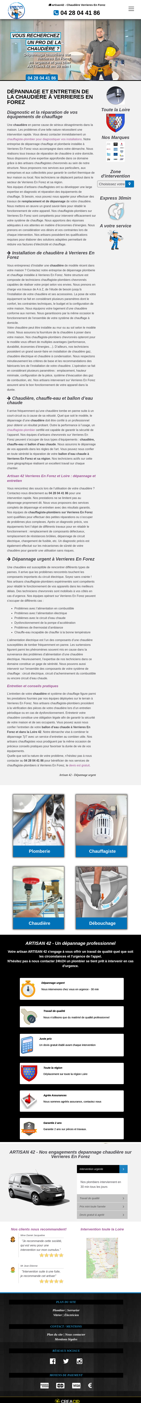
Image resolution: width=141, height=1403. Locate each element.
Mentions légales (66, 1339)
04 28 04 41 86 (82, 14)
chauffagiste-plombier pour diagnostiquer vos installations (44, 139)
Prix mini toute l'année (93, 1206)
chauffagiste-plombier (21, 430)
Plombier (59, 1310)
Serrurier (73, 1310)
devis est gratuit (79, 765)
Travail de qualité (90, 1198)
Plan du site (55, 1334)
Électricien (71, 1315)
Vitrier (57, 1315)
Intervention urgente (91, 1169)
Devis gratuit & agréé (92, 1214)
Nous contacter (75, 1334)
